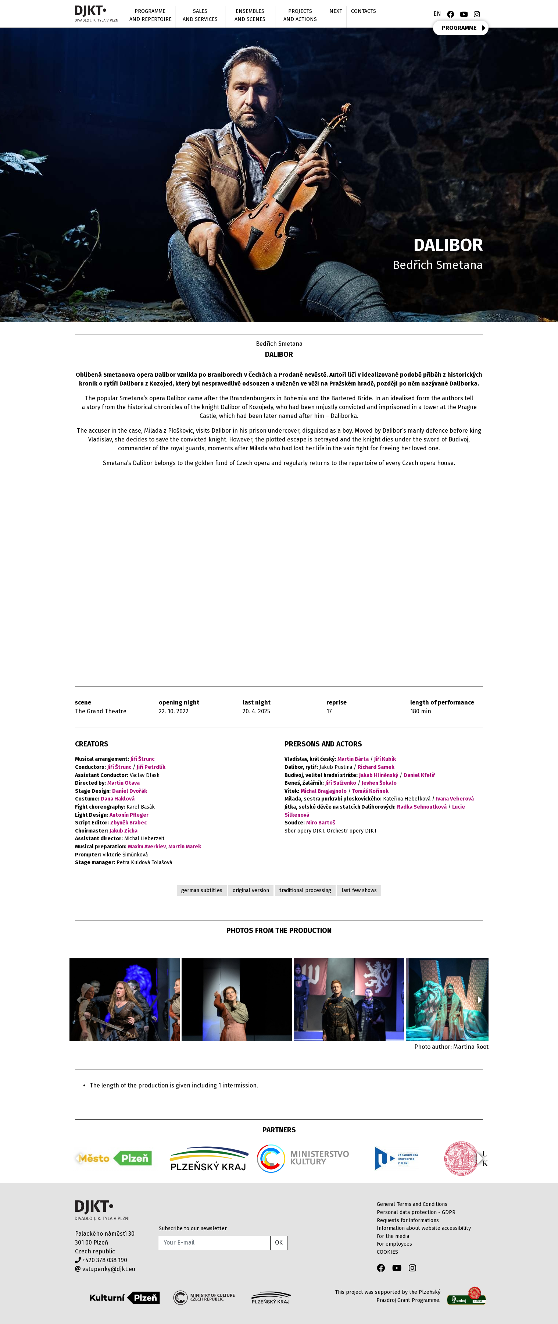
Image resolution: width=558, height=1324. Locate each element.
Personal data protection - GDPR (416, 1212)
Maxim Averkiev (147, 847)
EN (437, 13)
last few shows (359, 890)
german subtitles (201, 890)
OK (279, 1242)
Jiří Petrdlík (151, 767)
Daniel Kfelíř (419, 775)
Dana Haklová (118, 799)
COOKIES (387, 1252)
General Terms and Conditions (412, 1204)
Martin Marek (184, 847)
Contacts (363, 11)
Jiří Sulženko (340, 783)
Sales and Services (200, 15)
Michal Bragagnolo (324, 791)
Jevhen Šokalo (379, 783)
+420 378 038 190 (101, 1260)
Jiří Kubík (385, 759)
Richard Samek (376, 767)
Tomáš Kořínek (370, 791)
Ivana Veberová (455, 799)
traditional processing (305, 890)
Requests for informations (408, 1220)
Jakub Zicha (123, 831)
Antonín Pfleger (129, 815)
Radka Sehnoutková (422, 807)
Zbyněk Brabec (128, 823)
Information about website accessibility (424, 1228)
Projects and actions (300, 15)
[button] (480, 1000)
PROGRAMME (464, 28)
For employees (394, 1244)
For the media (393, 1236)
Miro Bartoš (320, 823)
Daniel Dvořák (129, 791)
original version (251, 890)
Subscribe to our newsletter (193, 1228)
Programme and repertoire (150, 15)
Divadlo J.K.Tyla (102, 1210)
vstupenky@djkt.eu (105, 1269)
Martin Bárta (353, 759)
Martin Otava (123, 783)
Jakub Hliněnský (378, 775)
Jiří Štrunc (142, 759)
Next (335, 11)
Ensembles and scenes (250, 15)
